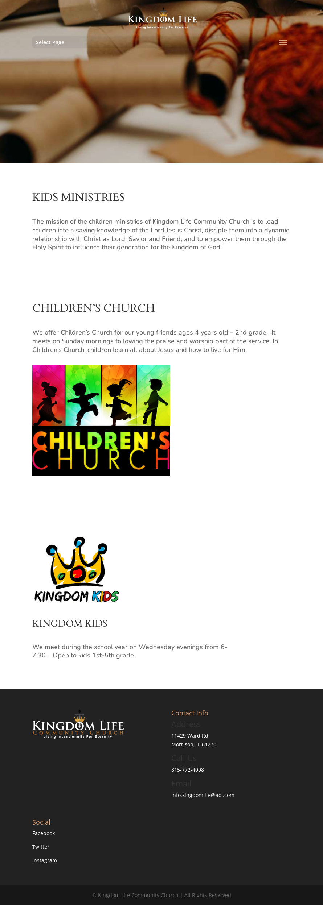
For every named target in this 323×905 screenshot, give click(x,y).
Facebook (43, 833)
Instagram (44, 860)
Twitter (40, 846)
